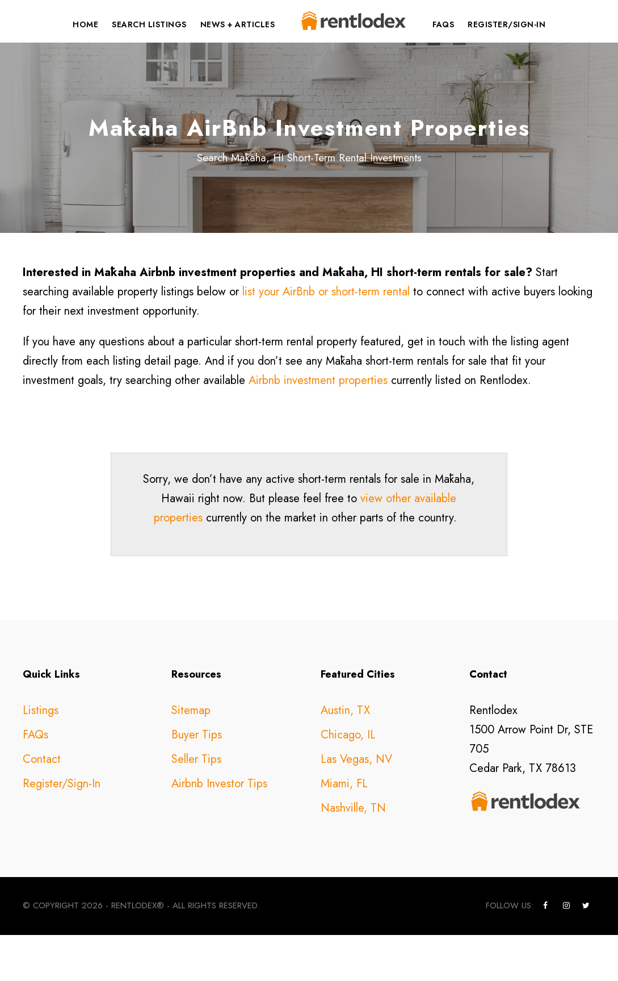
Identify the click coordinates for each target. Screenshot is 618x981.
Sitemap (191, 757)
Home (85, 24)
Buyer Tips (196, 781)
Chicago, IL (348, 781)
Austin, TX (345, 757)
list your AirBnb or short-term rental (326, 337)
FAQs (443, 24)
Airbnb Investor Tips (219, 830)
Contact (42, 806)
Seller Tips (196, 806)
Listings (40, 757)
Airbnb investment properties (318, 426)
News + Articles (237, 24)
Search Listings (149, 24)
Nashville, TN (353, 854)
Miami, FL (344, 830)
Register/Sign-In (506, 24)
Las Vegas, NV (356, 806)
